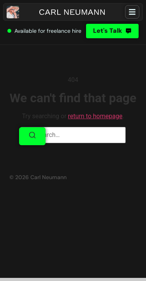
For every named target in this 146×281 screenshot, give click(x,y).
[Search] (32, 136)
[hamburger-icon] (132, 12)
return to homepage (95, 116)
